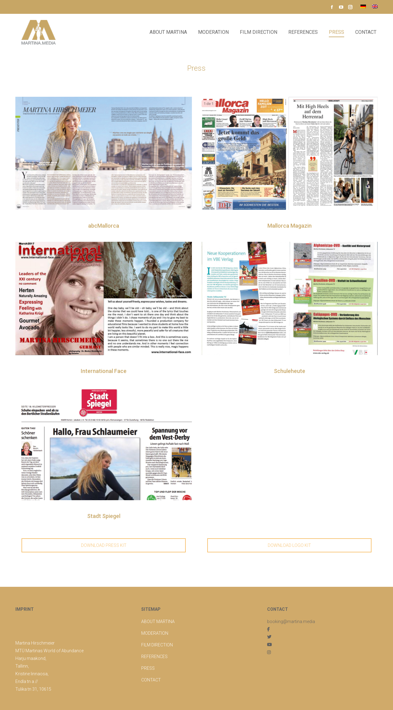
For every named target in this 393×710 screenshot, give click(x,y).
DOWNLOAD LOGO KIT (289, 545)
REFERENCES (154, 656)
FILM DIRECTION (157, 644)
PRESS (148, 668)
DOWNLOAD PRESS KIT (103, 545)
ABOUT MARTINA (158, 621)
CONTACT (151, 679)
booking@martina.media (291, 621)
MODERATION (154, 633)
